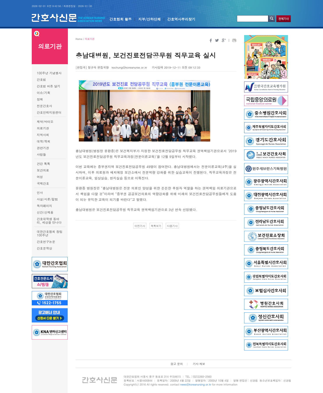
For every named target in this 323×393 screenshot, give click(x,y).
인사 (40, 192)
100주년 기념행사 (49, 73)
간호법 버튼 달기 (48, 86)
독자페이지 (44, 206)
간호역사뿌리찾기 (181, 19)
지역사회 (43, 135)
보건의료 (43, 170)
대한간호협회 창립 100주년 (49, 233)
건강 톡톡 (43, 163)
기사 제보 (199, 364)
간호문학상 (44, 248)
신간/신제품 (45, 212)
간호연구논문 (46, 241)
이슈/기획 (43, 92)
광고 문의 (176, 364)
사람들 (41, 154)
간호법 (41, 79)
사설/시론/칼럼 (47, 199)
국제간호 (43, 183)
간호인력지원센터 (49, 112)
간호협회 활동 (120, 19)
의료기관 (43, 128)
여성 (40, 177)
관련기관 (43, 148)
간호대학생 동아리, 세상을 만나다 (49, 221)
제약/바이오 (45, 121)
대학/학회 (43, 141)
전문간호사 (44, 106)
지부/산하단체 (149, 19)
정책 (40, 99)
